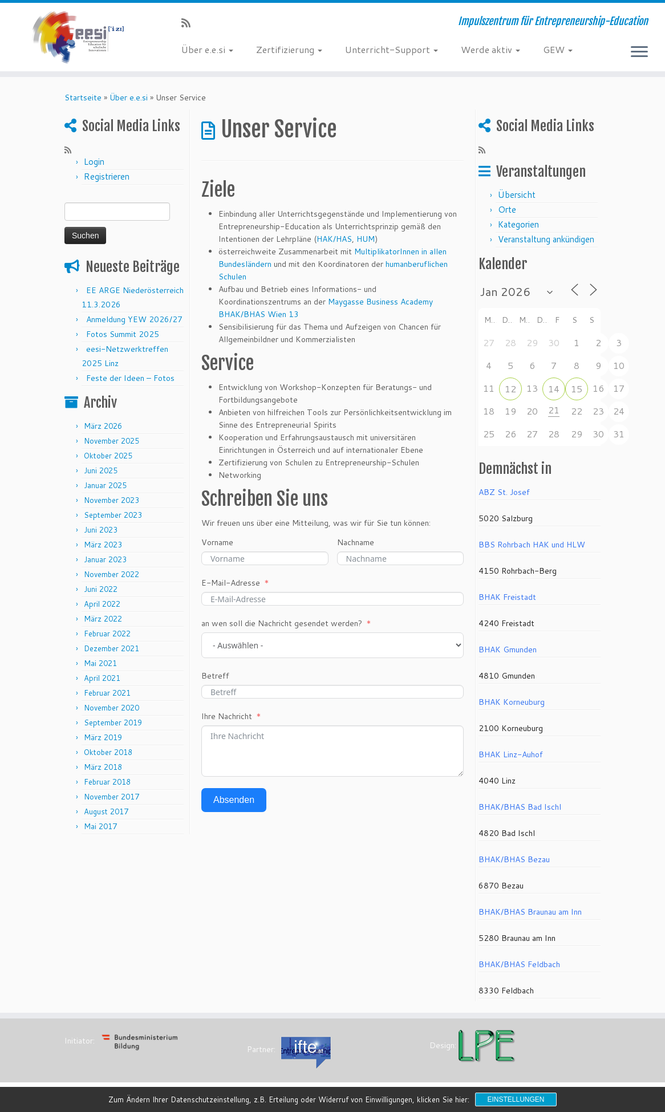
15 (576, 388)
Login (94, 162)
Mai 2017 (100, 826)
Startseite (83, 97)
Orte (507, 210)
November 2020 (111, 708)
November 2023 (111, 500)
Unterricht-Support (391, 49)
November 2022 (111, 574)
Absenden (233, 800)
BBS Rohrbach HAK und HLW (532, 544)
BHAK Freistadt (507, 597)
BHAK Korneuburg (512, 702)
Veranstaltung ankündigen (546, 239)
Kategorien (518, 224)
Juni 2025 (100, 470)
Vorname (217, 542)
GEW (558, 49)
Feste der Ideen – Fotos (130, 378)
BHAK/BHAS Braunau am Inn (530, 912)
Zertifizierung (289, 49)
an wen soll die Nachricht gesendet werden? (281, 623)
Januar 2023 (105, 559)
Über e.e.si (207, 49)
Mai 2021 (100, 663)
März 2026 (103, 426)
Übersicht (517, 195)
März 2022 (103, 619)
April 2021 (102, 678)
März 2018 (103, 767)
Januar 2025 (105, 485)
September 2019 (113, 722)
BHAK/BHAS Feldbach (519, 964)
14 (553, 388)
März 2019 (103, 737)
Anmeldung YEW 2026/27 (134, 319)
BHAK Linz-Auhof (511, 754)
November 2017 (111, 797)
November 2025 (111, 441)
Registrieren (106, 176)
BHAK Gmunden (508, 649)
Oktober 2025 (108, 456)
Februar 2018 (107, 782)
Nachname (355, 542)
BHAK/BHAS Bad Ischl (520, 807)
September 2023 (113, 515)
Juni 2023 (100, 530)
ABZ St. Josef (504, 492)
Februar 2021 (107, 693)
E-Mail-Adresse (230, 583)
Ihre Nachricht (226, 716)
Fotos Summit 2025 (122, 334)
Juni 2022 (100, 589)
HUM (365, 239)
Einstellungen (515, 1099)
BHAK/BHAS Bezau (514, 859)
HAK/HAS (334, 239)
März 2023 (103, 544)
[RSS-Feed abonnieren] (189, 22)
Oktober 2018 (108, 752)
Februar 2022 (107, 633)
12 (510, 388)
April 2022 (102, 604)
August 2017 (106, 811)
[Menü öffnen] (639, 52)
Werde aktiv (490, 49)
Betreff (215, 675)
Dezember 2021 (111, 648)
